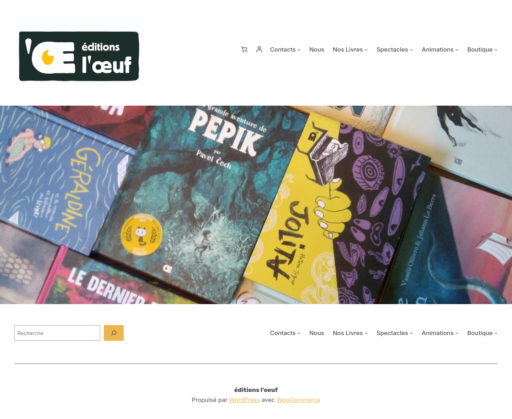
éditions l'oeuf (256, 389)
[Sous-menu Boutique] (496, 49)
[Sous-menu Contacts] (299, 49)
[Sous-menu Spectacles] (411, 49)
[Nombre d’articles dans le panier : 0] (244, 49)
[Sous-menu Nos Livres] (366, 49)
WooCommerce (298, 399)
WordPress (244, 399)
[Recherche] (114, 332)
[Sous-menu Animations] (457, 49)
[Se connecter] (259, 49)
